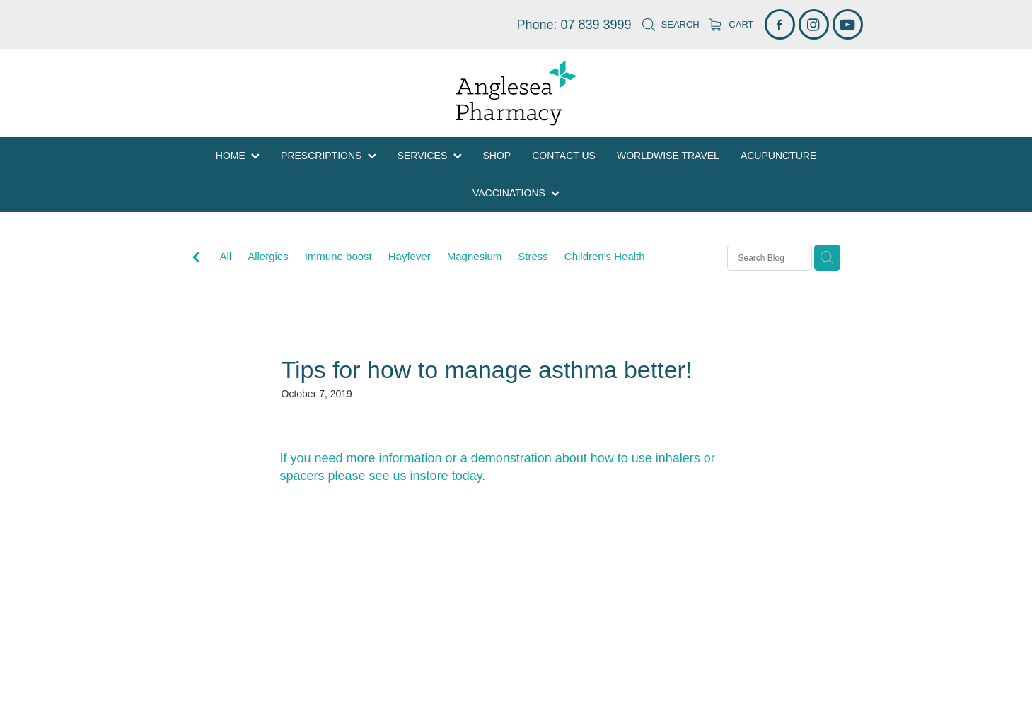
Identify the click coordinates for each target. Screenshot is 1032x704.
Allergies (268, 256)
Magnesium (474, 256)
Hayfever (409, 256)
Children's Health (604, 256)
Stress (533, 256)
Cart (731, 24)
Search (671, 24)
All (226, 256)
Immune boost (338, 256)
